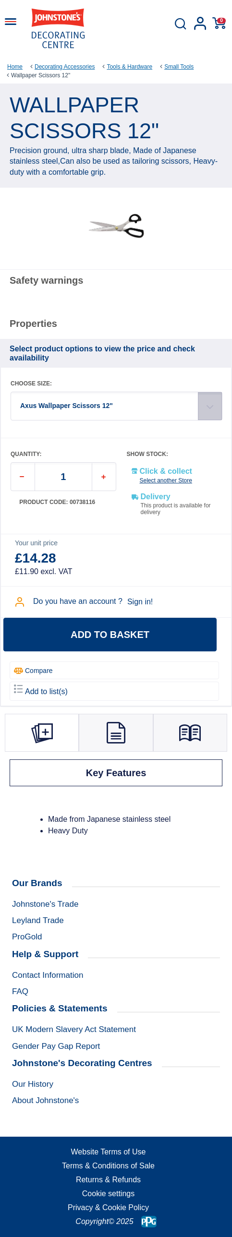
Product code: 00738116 (57, 502)
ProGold (27, 936)
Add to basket (110, 634)
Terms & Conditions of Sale (108, 1166)
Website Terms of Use (108, 1152)
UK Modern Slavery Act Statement (74, 1029)
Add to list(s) (41, 690)
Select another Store (166, 480)
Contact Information (47, 975)
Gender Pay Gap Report (56, 1046)
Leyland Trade (38, 920)
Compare (33, 670)
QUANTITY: (26, 454)
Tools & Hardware (129, 66)
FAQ (20, 991)
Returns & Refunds (108, 1180)
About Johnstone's (45, 1100)
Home (15, 66)
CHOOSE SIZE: (31, 384)
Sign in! (140, 602)
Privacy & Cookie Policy (108, 1207)
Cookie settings (108, 1193)
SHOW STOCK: (147, 454)
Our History (32, 1084)
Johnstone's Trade (45, 904)
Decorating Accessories (65, 66)
